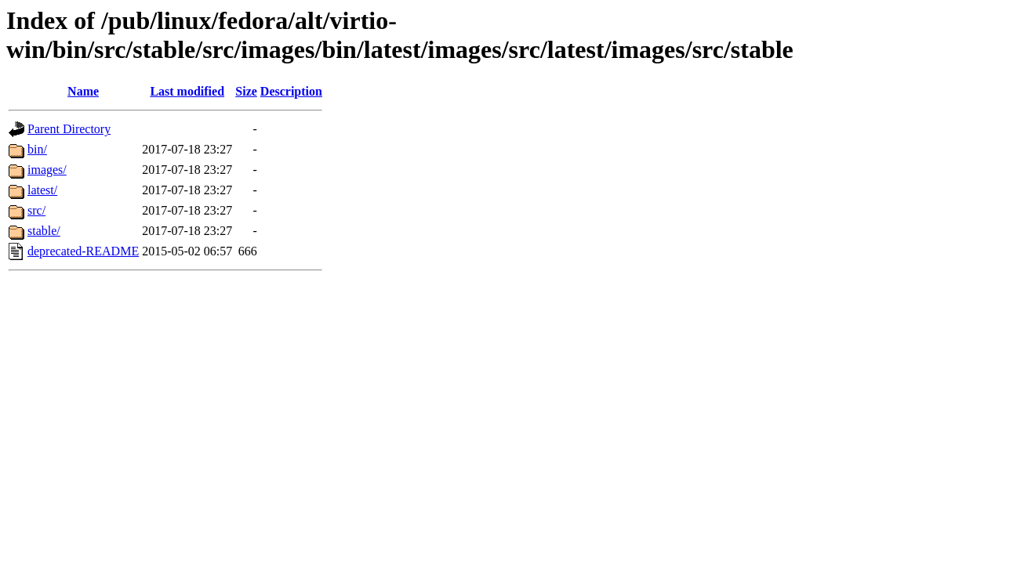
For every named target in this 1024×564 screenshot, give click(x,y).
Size (246, 91)
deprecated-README (83, 251)
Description (291, 91)
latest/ (42, 190)
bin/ (37, 149)
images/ (47, 169)
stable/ (43, 230)
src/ (36, 210)
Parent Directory (69, 129)
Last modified (187, 91)
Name (83, 91)
